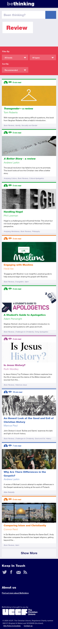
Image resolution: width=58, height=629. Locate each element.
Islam (26, 282)
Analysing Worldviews (11, 231)
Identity (17, 125)
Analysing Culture (10, 178)
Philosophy (36, 231)
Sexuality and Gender (29, 125)
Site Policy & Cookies (12, 626)
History (48, 438)
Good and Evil (40, 438)
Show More (29, 553)
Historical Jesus (21, 385)
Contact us (28, 626)
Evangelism (19, 282)
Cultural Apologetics (36, 178)
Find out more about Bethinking (15, 593)
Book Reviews (9, 125)
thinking (20, 4)
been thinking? (15, 15)
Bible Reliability (9, 492)
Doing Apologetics (41, 332)
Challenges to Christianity (24, 332)
